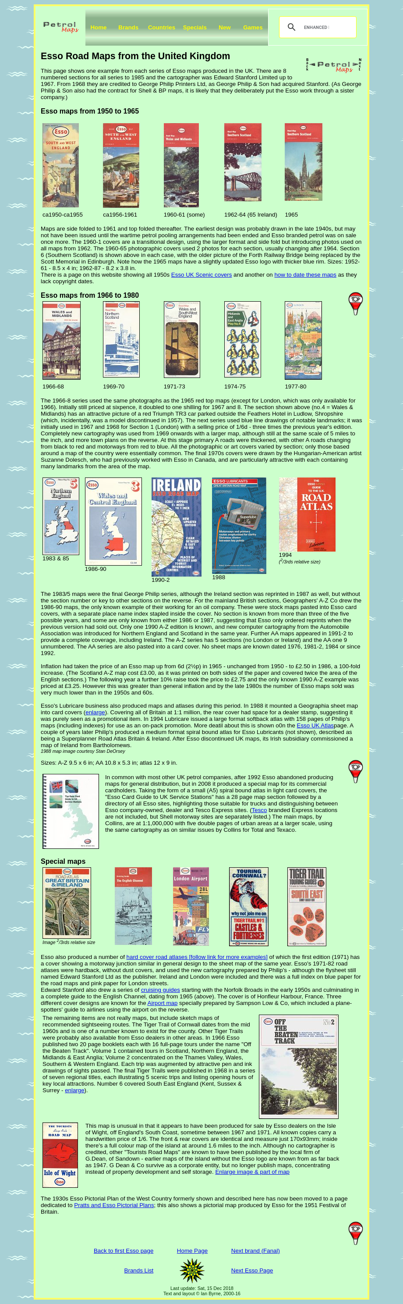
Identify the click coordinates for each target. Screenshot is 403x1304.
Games (252, 27)
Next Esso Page (252, 1270)
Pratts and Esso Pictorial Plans (114, 1205)
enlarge (95, 712)
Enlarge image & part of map (252, 1172)
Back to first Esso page (123, 1250)
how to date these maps (305, 274)
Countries (161, 27)
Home (98, 27)
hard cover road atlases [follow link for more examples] (197, 957)
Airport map (163, 1003)
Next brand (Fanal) (255, 1250)
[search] (316, 27)
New (224, 27)
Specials (195, 27)
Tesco (259, 810)
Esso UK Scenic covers (201, 274)
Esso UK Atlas (315, 725)
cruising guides (160, 990)
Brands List (139, 1270)
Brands (128, 27)
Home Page (192, 1250)
